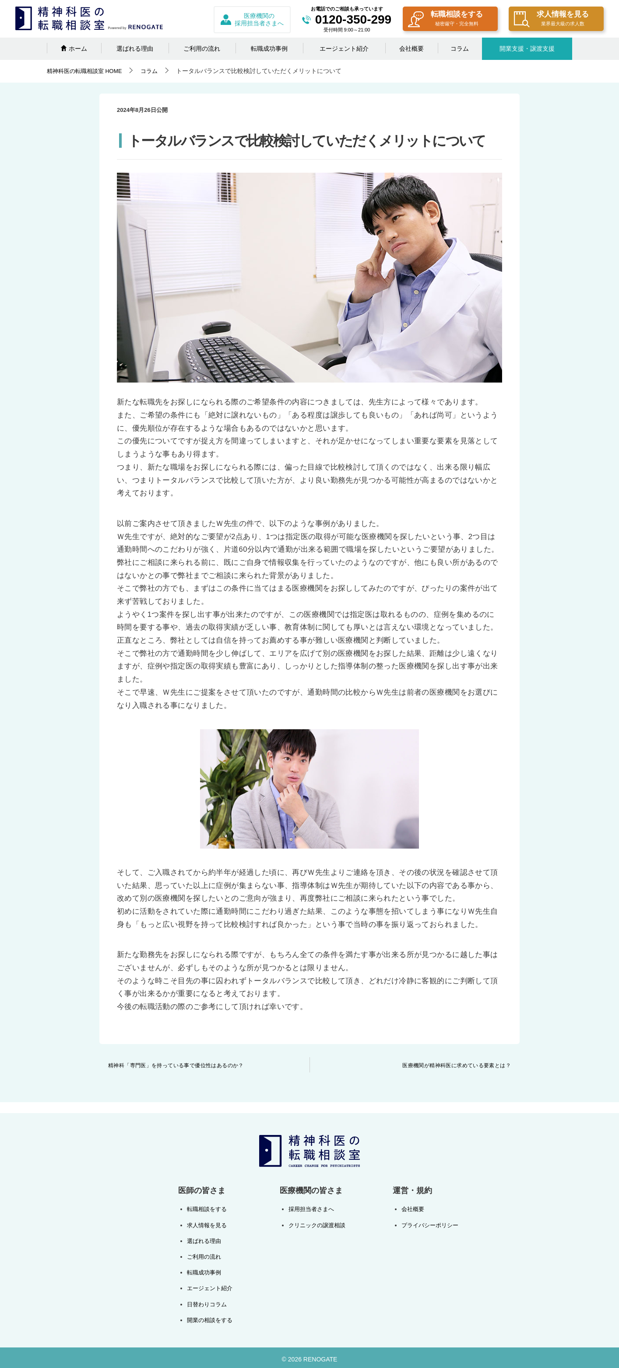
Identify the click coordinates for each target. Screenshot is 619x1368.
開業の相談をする (211, 1316)
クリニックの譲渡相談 (316, 1224)
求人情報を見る (551, 19)
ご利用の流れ (201, 48)
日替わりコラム (208, 1301)
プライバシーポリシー (427, 1224)
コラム (459, 48)
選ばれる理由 (134, 48)
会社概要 (411, 48)
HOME (87, 70)
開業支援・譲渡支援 (527, 48)
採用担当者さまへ (310, 1208)
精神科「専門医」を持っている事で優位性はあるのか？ (176, 1065)
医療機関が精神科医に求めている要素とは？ (456, 1065)
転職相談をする (445, 19)
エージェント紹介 (344, 48)
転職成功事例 (269, 48)
